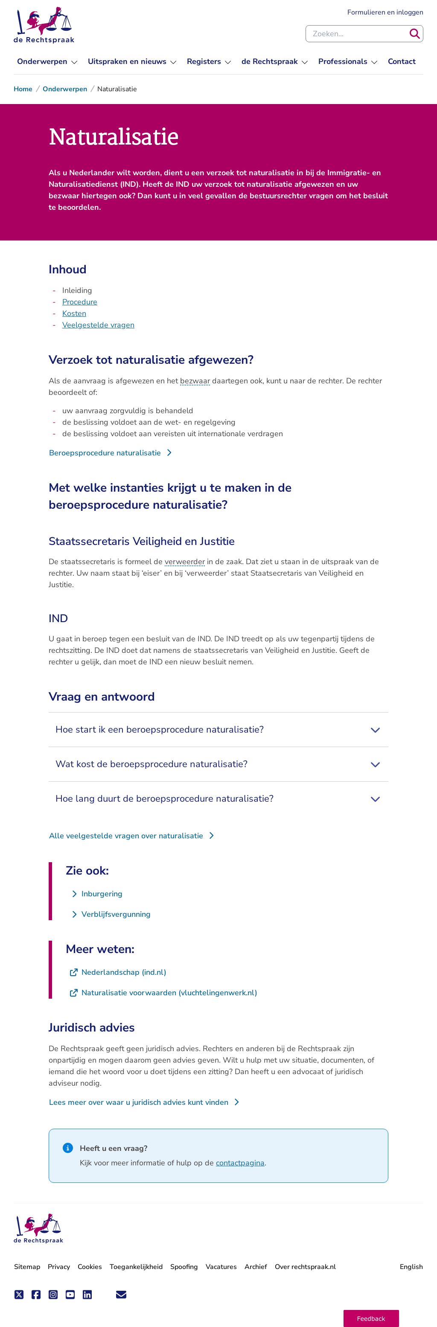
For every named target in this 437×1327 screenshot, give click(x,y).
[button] (371, 1318)
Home (23, 89)
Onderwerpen (65, 89)
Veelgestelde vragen (98, 325)
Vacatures (221, 1267)
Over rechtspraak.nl (305, 1267)
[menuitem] (47, 61)
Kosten (74, 313)
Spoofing (184, 1267)
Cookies (90, 1267)
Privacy (59, 1267)
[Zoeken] (414, 33)
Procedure (79, 302)
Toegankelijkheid (136, 1267)
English (411, 1267)
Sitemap (27, 1267)
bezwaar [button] (195, 381)
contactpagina (240, 1163)
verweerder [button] (185, 561)
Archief (256, 1267)
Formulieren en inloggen (385, 12)
